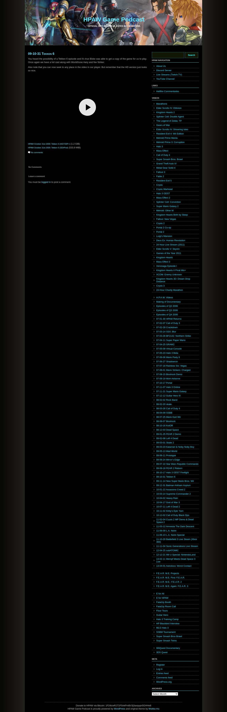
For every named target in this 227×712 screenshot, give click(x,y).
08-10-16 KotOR (164, 425)
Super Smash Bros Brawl (169, 636)
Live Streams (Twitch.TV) (169, 74)
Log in (159, 669)
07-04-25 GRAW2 (165, 344)
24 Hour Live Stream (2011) (170, 244)
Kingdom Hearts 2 (165, 112)
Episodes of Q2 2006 (167, 306)
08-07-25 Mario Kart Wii (168, 417)
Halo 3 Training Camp (167, 619)
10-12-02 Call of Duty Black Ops (172, 515)
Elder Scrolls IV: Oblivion (169, 108)
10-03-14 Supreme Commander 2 (173, 494)
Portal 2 (160, 232)
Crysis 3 (160, 285)
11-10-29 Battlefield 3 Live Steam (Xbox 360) (176, 540)
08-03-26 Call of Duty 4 (168, 408)
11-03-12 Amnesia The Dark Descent (175, 526)
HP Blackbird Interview (167, 623)
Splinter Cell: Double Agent (170, 116)
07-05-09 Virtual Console (169, 348)
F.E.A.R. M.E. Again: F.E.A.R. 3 (172, 586)
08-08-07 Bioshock (165, 421)
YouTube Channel (165, 79)
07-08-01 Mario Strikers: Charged (173, 370)
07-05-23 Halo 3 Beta (167, 353)
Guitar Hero (162, 615)
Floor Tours (162, 610)
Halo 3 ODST (163, 193)
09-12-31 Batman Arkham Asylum (173, 485)
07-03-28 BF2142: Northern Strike (173, 336)
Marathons (161, 103)
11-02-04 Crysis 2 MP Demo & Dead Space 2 (175, 520)
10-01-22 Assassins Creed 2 (170, 489)
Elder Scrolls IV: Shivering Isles (172, 129)
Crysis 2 (160, 223)
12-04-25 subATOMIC (167, 550)
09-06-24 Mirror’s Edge (168, 459)
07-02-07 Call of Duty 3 (168, 323)
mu (157, 708)
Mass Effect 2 (163, 197)
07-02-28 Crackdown (167, 327)
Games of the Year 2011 (168, 253)
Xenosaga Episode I (166, 266)
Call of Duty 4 (163, 155)
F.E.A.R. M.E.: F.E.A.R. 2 (169, 582)
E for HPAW (162, 598)
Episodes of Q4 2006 (167, 314)
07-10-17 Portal (164, 383)
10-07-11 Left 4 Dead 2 (168, 506)
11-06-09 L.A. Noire (166, 530)
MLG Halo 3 (162, 627)
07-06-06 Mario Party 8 (168, 357)
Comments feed (164, 677)
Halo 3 (159, 146)
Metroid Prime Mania (167, 138)
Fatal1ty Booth (163, 602)
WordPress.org (163, 682)
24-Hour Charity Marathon (169, 290)
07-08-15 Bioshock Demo (169, 374)
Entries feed (162, 673)
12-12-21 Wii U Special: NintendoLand (175, 554)
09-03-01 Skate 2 (165, 442)
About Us (161, 66)
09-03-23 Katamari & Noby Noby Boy (175, 447)
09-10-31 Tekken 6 (41, 53)
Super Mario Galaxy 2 (167, 206)
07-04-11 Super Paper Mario (171, 340)
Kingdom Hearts (164, 257)
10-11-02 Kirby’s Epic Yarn (169, 511)
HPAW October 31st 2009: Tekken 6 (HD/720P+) (49, 144)
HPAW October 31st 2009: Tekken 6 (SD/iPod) (48, 148)
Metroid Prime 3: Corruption (170, 142)
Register (160, 664)
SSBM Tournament (166, 632)
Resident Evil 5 (164, 180)
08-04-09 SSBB (164, 412)
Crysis (159, 185)
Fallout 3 (160, 172)
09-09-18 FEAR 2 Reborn (169, 468)
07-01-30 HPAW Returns (168, 318)
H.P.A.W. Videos (164, 297)
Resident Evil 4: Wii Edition (170, 133)
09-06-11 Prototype (166, 455)
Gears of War (163, 125)
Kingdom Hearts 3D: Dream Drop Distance (173, 280)
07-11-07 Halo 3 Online (168, 387)
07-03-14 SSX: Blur (166, 331)
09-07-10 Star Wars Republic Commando (177, 464)
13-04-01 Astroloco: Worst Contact (173, 566)
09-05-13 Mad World (166, 451)
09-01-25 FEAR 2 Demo (168, 434)
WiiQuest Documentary (168, 648)
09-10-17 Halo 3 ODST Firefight (172, 472)
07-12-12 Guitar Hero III (168, 395)
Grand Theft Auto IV (166, 163)
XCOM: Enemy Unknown (169, 274)
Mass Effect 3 (163, 261)
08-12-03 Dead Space (167, 429)
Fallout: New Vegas (166, 219)
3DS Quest (162, 652)
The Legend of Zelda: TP (169, 121)
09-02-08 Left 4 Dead (167, 438)
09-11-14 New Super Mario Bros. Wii (175, 481)
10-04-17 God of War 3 (168, 502)
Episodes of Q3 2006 (167, 310)
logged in (46, 182)
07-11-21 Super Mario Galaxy (171, 391)
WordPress (119, 708)
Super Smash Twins (166, 640)
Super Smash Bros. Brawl (169, 159)
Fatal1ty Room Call (166, 606)
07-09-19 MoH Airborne (168, 378)
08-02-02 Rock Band (166, 400)
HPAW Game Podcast (114, 19)
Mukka (152, 708)
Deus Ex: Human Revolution (170, 240)
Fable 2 (160, 176)
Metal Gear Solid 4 (165, 167)
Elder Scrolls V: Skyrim (168, 249)
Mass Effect (162, 150)
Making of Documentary (168, 301)
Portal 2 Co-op (163, 227)
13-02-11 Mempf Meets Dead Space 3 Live (175, 560)
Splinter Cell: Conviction (168, 202)
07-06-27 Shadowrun (167, 361)
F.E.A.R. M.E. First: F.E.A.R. (170, 577)
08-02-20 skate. (164, 404)
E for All (160, 593)
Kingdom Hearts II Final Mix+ (171, 270)
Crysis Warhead (164, 189)
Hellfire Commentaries (167, 91)
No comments (37, 152)
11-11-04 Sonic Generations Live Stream (177, 546)
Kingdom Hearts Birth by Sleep (172, 214)
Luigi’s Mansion (164, 236)
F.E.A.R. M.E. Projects (167, 573)
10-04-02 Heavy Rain (167, 498)
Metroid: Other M (165, 210)
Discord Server (163, 70)
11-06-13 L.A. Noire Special (170, 535)
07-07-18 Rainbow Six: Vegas (171, 365)
